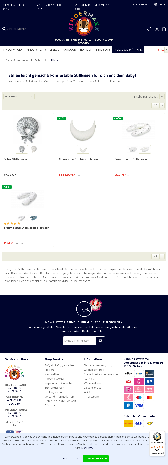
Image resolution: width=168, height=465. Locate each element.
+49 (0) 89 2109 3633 (14, 390)
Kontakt (89, 378)
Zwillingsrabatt (54, 392)
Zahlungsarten (54, 387)
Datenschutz (92, 387)
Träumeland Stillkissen (130, 159)
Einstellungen (71, 458)
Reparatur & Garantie (58, 383)
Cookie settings (94, 369)
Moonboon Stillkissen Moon (78, 159)
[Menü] (163, 433)
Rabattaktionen (54, 378)
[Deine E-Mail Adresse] (84, 340)
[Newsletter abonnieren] (100, 341)
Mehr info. (87, 447)
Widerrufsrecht (94, 383)
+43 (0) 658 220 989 (14, 402)
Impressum (91, 396)
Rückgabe (51, 405)
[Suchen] (4, 30)
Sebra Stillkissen (15, 159)
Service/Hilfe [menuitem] (139, 4)
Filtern (11, 96)
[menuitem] (22, 30)
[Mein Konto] (157, 30)
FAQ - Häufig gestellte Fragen (59, 367)
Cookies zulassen (96, 458)
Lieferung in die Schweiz (60, 401)
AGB (87, 392)
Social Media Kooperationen (102, 374)
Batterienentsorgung (98, 365)
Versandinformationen (59, 396)
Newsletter (51, 374)
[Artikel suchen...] (23, 30)
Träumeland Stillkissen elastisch (26, 227)
